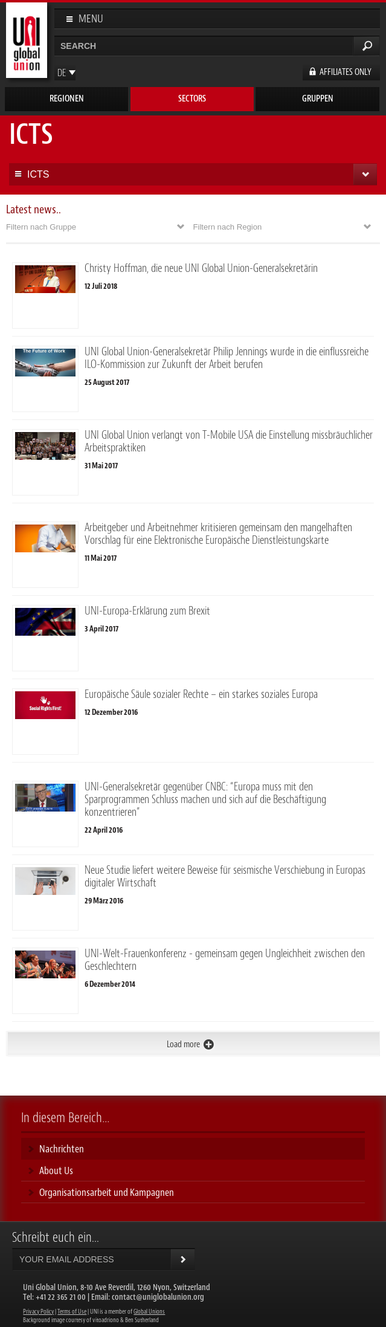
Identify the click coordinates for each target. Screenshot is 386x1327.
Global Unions (149, 1312)
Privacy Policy (38, 1312)
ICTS (38, 174)
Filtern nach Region (227, 226)
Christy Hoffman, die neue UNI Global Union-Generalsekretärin (201, 268)
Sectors (192, 99)
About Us (56, 1170)
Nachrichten (61, 1148)
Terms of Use (71, 1312)
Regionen (67, 99)
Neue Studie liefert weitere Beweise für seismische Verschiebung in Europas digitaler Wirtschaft (225, 876)
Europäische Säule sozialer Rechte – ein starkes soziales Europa (201, 694)
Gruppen (317, 99)
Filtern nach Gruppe (41, 226)
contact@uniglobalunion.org (158, 1297)
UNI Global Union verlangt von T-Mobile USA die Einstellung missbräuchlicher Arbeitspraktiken (229, 441)
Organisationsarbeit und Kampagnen (106, 1192)
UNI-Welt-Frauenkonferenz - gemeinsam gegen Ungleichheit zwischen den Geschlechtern (225, 959)
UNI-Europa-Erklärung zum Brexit (147, 611)
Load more (183, 1044)
